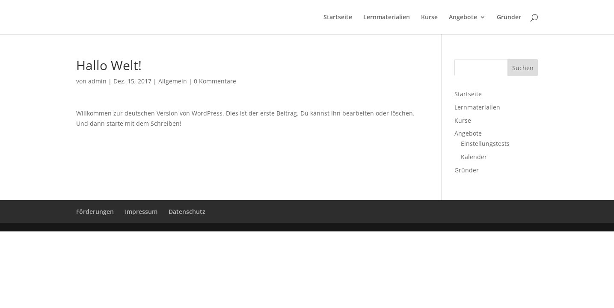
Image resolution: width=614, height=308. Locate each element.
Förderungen (95, 211)
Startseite (337, 17)
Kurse (429, 17)
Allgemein (172, 81)
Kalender (474, 157)
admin (97, 81)
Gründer (509, 17)
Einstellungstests (485, 143)
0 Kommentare (215, 81)
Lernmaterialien (386, 17)
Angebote (463, 17)
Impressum (141, 211)
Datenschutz (187, 211)
